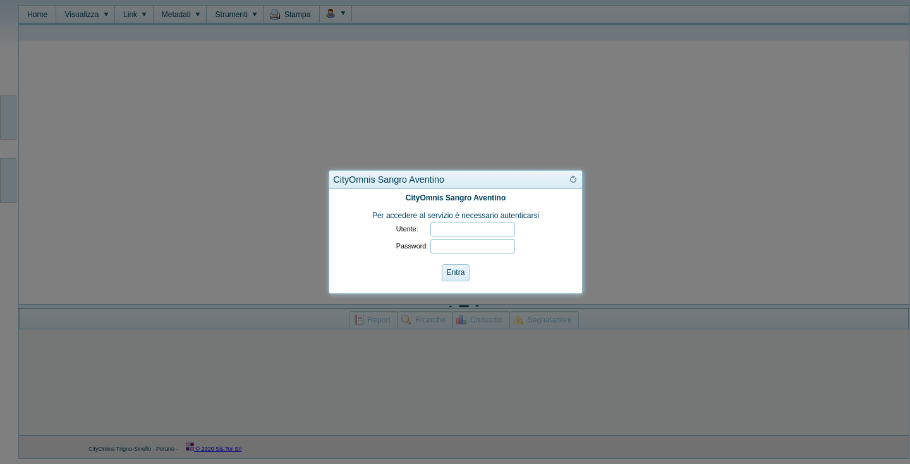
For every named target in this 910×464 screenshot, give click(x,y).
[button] (573, 179)
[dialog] (455, 241)
